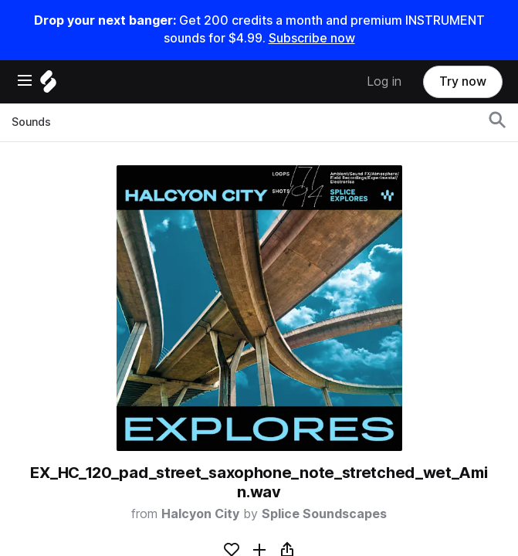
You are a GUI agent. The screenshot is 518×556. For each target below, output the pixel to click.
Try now (462, 81)
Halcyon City (200, 514)
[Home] (48, 85)
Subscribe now (312, 38)
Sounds (31, 122)
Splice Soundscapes (324, 514)
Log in (384, 81)
